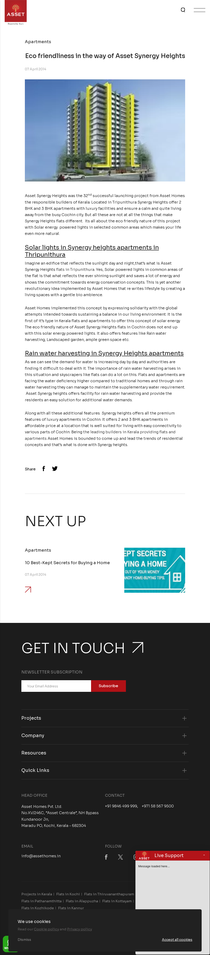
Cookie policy (46, 929)
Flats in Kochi (68, 894)
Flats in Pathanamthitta (41, 901)
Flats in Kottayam (117, 901)
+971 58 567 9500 (158, 806)
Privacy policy (79, 929)
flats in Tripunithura (75, 269)
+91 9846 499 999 (121, 806)
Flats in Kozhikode (37, 908)
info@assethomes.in (41, 856)
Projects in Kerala (36, 894)
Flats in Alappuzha (82, 901)
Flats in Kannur (71, 908)
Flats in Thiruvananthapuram (109, 894)
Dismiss (24, 940)
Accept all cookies (177, 940)
